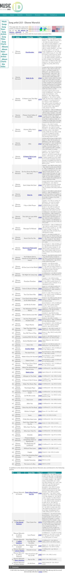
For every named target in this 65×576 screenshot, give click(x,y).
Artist (18, 37)
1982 (40, 52)
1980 (40, 195)
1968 (40, 116)
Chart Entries (52, 37)
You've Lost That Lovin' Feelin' (30, 248)
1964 (40, 78)
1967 (40, 144)
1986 (40, 376)
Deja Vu (29, 195)
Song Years (3, 28)
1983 (40, 267)
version (40, 571)
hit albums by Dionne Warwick (18, 31)
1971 (40, 427)
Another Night (29, 349)
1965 (40, 294)
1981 (40, 392)
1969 (40, 217)
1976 (40, 407)
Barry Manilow (19, 560)
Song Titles (3, 38)
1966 (40, 228)
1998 (40, 368)
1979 (40, 99)
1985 (40, 448)
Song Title (30, 37)
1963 (40, 384)
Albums (5, 47)
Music (4, 21)
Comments (15, 567)
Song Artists (3, 33)
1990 (40, 372)
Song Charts (3, 43)
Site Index (3, 65)
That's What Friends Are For (31, 493)
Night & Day (30, 372)
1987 (40, 535)
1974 (40, 522)
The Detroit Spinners (19, 523)
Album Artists (4, 55)
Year (40, 37)
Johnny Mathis (19, 551)
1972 (40, 419)
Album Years (4, 50)
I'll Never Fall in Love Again (29, 157)
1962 (40, 185)
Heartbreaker (30, 52)
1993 (40, 341)
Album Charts (4, 60)
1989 (40, 555)
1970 (40, 157)
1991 (40, 563)
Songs (4, 24)
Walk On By (30, 78)
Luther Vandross (19, 542)
